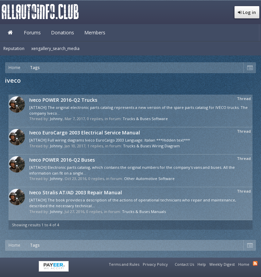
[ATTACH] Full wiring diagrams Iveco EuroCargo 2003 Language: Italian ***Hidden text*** (109, 140)
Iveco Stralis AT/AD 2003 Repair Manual (75, 192)
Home (10, 32)
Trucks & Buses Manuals (144, 211)
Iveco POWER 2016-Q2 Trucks (63, 100)
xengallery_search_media (55, 48)
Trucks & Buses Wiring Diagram (151, 145)
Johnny (56, 118)
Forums (32, 32)
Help (201, 264)
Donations (62, 32)
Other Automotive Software (149, 178)
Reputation (13, 48)
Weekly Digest (222, 264)
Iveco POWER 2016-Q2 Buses (62, 160)
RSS (255, 263)
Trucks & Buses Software (145, 118)
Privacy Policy (155, 264)
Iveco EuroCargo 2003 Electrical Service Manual (84, 132)
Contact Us (184, 264)
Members (94, 32)
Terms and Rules (124, 264)
